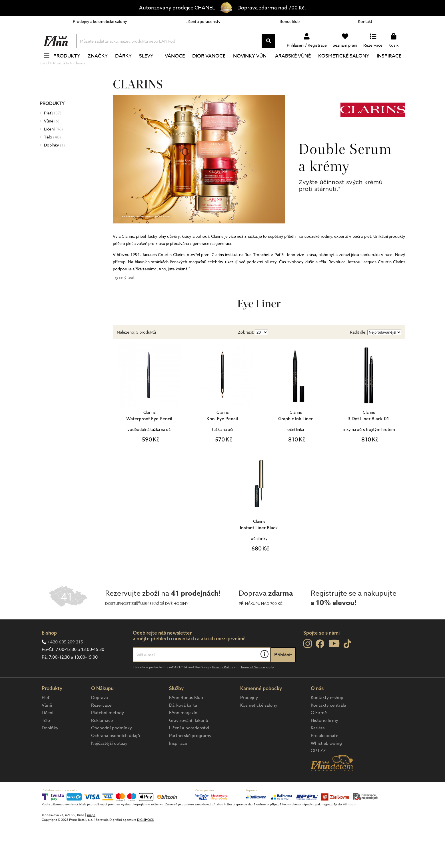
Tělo (52, 153)
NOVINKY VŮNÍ (250, 64)
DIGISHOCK (145, 836)
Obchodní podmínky (111, 745)
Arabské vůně (293, 64)
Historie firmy (324, 737)
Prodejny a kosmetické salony (100, 21)
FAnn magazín (183, 729)
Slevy (146, 64)
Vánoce (173, 64)
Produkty (66, 64)
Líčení (53, 145)
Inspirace (389, 64)
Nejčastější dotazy (109, 760)
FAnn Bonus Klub (186, 714)
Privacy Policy (222, 683)
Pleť (52, 129)
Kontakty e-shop (327, 714)
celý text (127, 294)
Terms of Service (252, 683)
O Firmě (319, 729)
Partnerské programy (190, 752)
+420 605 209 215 (65, 658)
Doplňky (54, 162)
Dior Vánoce (208, 64)
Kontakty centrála (328, 722)
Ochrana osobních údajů (115, 752)
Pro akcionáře (324, 752)
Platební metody (107, 729)
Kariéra (318, 745)
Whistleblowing (326, 760)
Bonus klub (290, 21)
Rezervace (101, 722)
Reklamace (102, 737)
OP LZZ (318, 767)
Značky (98, 64)
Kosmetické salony (343, 64)
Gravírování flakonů (188, 737)
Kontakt (365, 21)
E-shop (49, 650)
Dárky (123, 64)
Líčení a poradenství (203, 21)
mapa (91, 831)
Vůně (51, 137)
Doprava (99, 714)
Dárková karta (183, 722)
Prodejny (249, 714)
